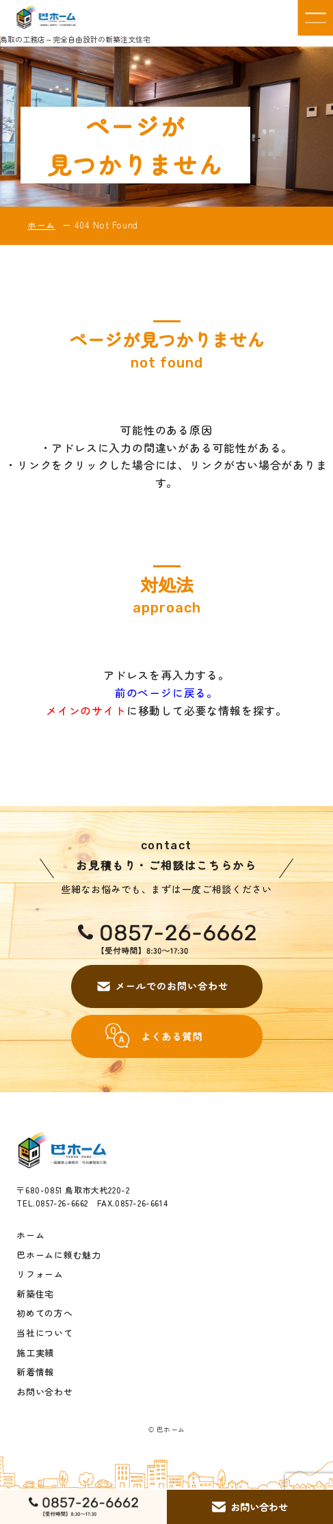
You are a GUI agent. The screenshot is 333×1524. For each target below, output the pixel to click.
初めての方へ (44, 1313)
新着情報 (35, 1372)
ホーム (41, 224)
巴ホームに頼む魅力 (58, 1255)
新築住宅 (35, 1294)
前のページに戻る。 (166, 692)
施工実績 (35, 1352)
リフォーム (40, 1274)
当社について (44, 1333)
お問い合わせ (44, 1391)
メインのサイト (86, 710)
